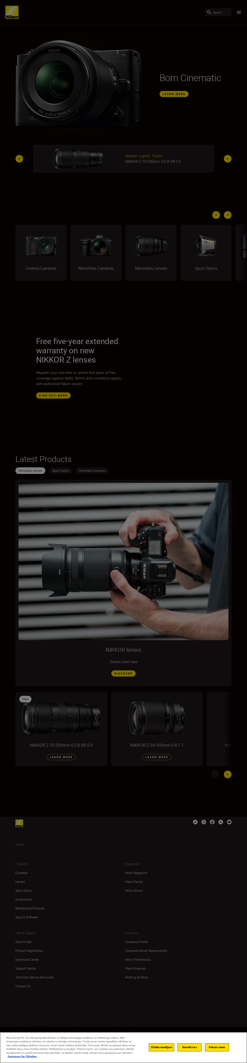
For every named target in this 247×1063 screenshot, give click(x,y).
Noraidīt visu (189, 1047)
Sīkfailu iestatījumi (161, 1047)
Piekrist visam (217, 1047)
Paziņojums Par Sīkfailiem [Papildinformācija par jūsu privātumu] (22, 1056)
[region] (123, 1047)
